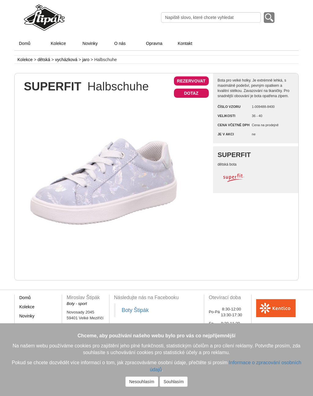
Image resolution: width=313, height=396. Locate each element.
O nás (120, 43)
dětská (44, 59)
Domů (24, 43)
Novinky (90, 43)
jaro (85, 59)
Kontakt (185, 43)
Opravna (154, 43)
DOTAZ (191, 93)
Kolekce (58, 43)
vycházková (66, 59)
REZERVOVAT (191, 81)
